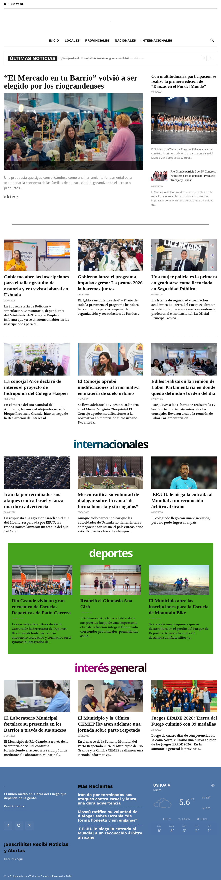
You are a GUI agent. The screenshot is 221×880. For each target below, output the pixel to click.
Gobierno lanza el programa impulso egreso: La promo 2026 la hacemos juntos (110, 282)
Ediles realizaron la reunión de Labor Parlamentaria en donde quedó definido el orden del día (183, 387)
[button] (212, 41)
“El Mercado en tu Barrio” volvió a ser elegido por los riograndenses (70, 81)
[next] (210, 58)
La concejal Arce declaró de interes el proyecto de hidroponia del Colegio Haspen (36, 387)
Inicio (54, 40)
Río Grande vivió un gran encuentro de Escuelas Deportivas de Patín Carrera (41, 606)
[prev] (204, 58)
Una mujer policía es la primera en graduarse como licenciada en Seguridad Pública (184, 282)
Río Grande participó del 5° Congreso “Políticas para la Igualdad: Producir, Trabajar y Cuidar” (193, 176)
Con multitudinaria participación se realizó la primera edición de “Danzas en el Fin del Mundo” (183, 81)
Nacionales (125, 40)
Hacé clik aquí (13, 859)
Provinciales (97, 40)
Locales (72, 40)
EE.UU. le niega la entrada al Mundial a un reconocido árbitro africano (103, 58)
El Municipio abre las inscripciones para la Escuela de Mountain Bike (179, 606)
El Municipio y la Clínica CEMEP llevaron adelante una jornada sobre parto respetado (109, 724)
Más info (11, 196)
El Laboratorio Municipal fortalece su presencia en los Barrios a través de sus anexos (35, 724)
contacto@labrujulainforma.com (30, 810)
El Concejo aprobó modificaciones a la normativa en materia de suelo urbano (109, 387)
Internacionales (156, 40)
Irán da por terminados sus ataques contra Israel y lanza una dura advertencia (33, 500)
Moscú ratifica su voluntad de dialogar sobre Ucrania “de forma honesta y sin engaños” (108, 500)
